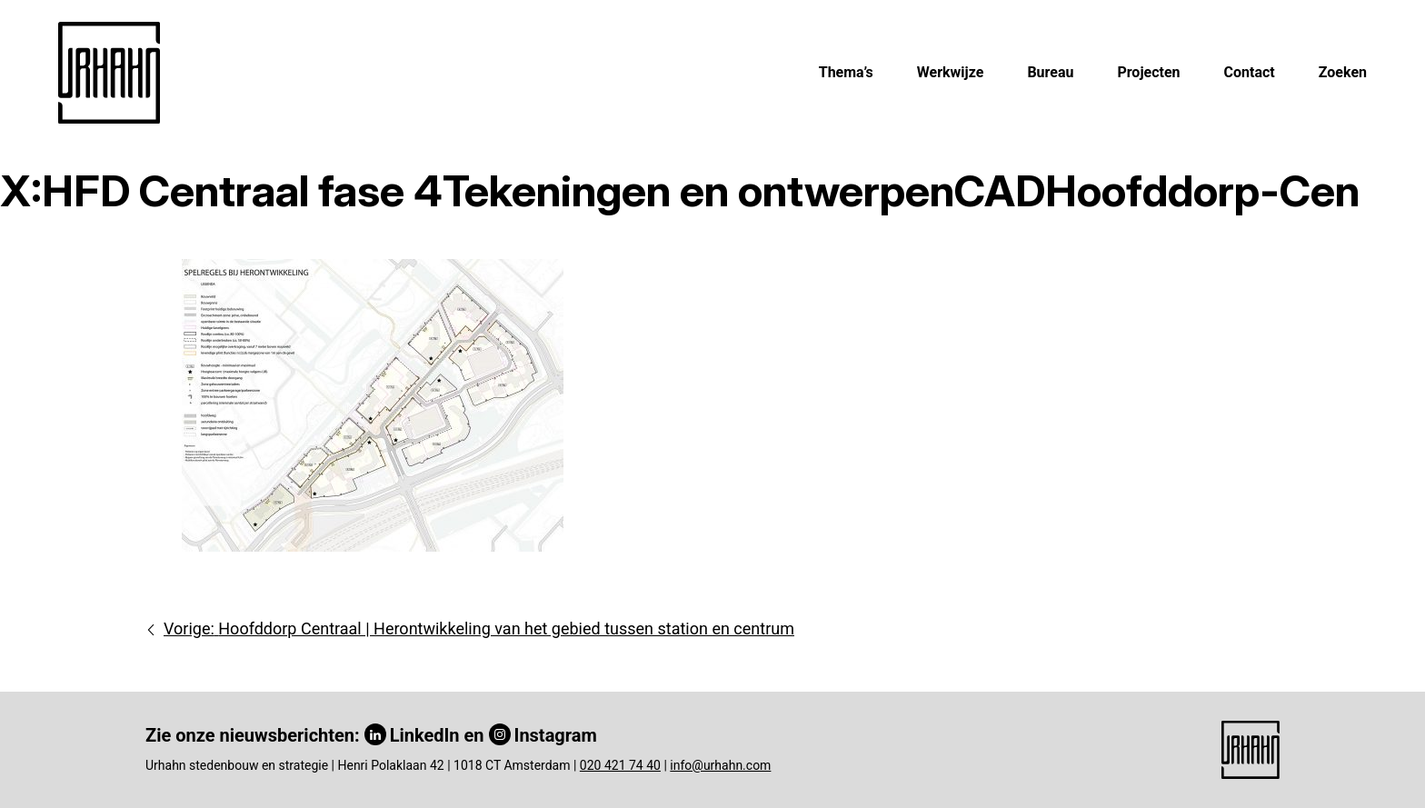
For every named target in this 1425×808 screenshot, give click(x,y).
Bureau (1050, 72)
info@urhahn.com (720, 765)
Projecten (1148, 72)
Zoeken (1343, 72)
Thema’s (846, 72)
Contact (1249, 72)
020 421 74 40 (620, 765)
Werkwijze (950, 72)
